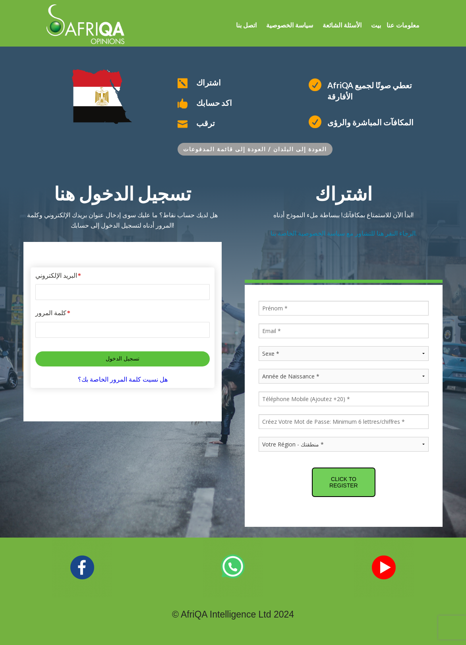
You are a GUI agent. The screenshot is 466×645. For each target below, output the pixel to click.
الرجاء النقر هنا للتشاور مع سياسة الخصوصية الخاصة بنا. (344, 233)
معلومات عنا (402, 25)
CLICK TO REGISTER (343, 482)
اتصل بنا (246, 25)
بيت (376, 25)
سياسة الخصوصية (289, 25)
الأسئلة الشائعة (342, 25)
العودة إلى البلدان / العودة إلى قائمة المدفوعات (255, 149)
